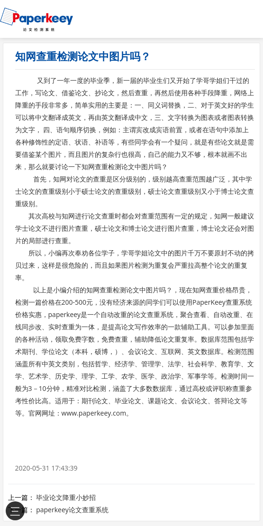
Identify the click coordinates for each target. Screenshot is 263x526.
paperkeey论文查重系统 (72, 509)
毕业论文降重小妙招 (66, 497)
